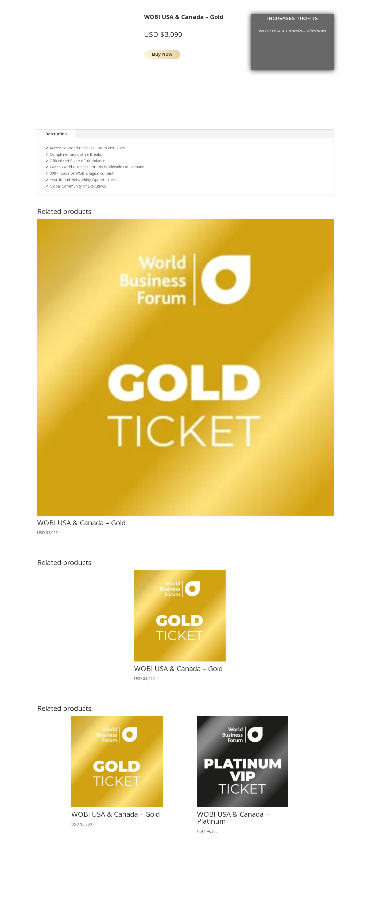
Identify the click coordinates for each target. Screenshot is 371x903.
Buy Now (162, 54)
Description (56, 133)
